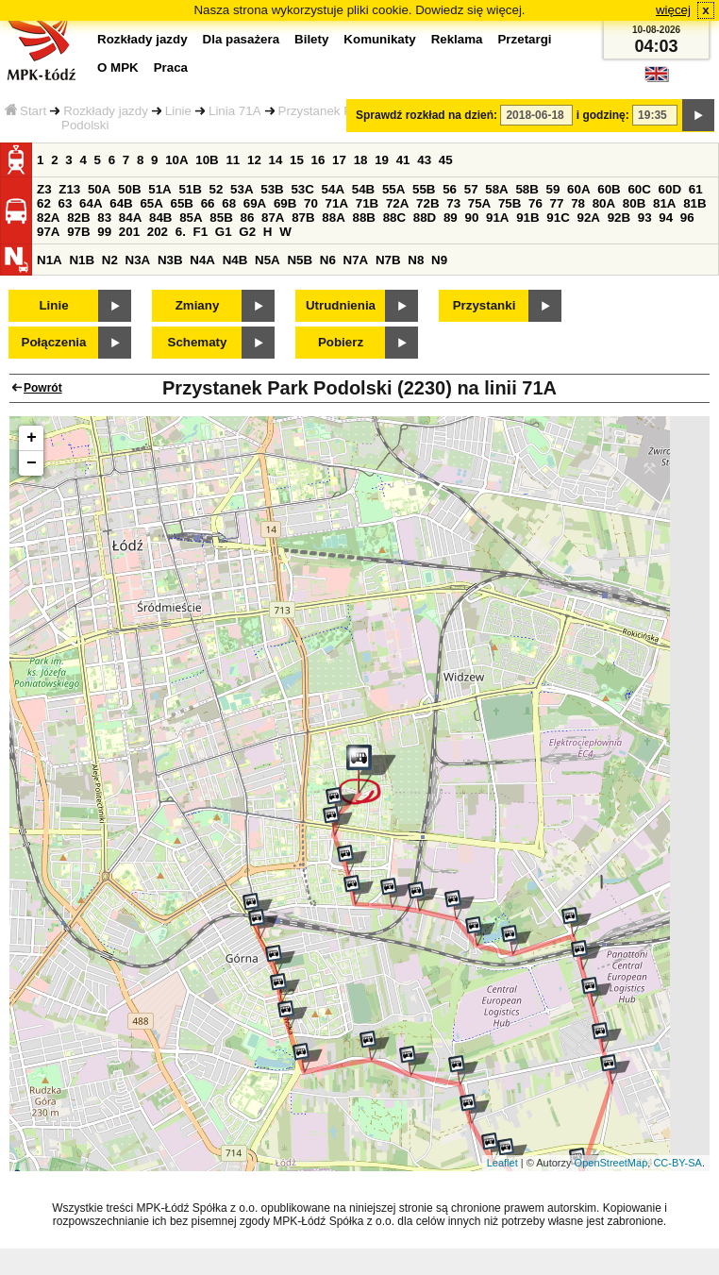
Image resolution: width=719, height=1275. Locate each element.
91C (557, 217)
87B (303, 217)
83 (104, 217)
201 (129, 232)
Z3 (44, 189)
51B (189, 189)
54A (333, 189)
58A (496, 189)
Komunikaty (379, 39)
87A (272, 217)
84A (130, 217)
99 (104, 232)
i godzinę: (603, 115)
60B (608, 189)
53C (302, 189)
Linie (178, 111)
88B (363, 217)
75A (479, 203)
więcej (673, 10)
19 (382, 160)
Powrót (43, 387)
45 (446, 160)
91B (527, 217)
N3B (170, 260)
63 (66, 203)
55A (393, 189)
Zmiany (198, 305)
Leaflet (502, 1162)
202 (157, 232)
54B (363, 189)
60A (578, 189)
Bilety (311, 39)
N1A (49, 260)
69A (254, 203)
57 (471, 189)
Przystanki (484, 305)
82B (78, 217)
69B (285, 203)
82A (48, 217)
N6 (328, 260)
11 (233, 160)
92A (588, 217)
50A (99, 189)
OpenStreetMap (611, 1162)
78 (578, 203)
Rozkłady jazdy (105, 111)
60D (670, 189)
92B (619, 217)
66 (208, 203)
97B (78, 232)
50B (129, 189)
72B (427, 203)
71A (337, 203)
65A (151, 203)
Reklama (457, 39)
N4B (235, 260)
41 (403, 160)
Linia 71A (235, 111)
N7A (356, 260)
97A (48, 232)
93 (645, 217)
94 (666, 217)
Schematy (197, 342)
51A (159, 189)
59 (553, 189)
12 (254, 160)
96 (687, 217)
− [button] (31, 463)
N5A (267, 260)
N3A (138, 260)
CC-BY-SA (677, 1162)
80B (634, 203)
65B (182, 203)
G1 (223, 232)
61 (696, 189)
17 (339, 160)
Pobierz (340, 342)
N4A (202, 260)
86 (247, 217)
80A (604, 203)
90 (471, 217)
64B (120, 203)
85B (220, 217)
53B (271, 189)
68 (229, 203)
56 (450, 189)
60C (638, 189)
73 (453, 203)
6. (181, 232)
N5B (299, 260)
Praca (171, 67)
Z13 (69, 189)
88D (424, 217)
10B (206, 160)
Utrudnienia (341, 305)
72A (397, 203)
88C (394, 217)
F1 (201, 232)
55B (423, 189)
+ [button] (31, 438)
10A (176, 160)
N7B (388, 260)
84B (160, 217)
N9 (439, 260)
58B (526, 189)
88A (333, 217)
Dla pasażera (241, 39)
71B (367, 203)
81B (694, 203)
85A (190, 217)
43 (424, 160)
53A (241, 189)
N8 (416, 260)
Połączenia (54, 342)
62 (44, 203)
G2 (247, 232)
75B (509, 203)
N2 (110, 260)
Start (25, 111)
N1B (81, 260)
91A (497, 217)
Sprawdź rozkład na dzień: (426, 115)
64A (90, 203)
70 (311, 203)
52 (216, 189)
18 (361, 160)
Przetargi (524, 39)
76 (535, 203)
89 (450, 217)
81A (664, 203)
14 (276, 160)
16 (318, 160)
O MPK (118, 67)
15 (297, 160)
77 (557, 203)
